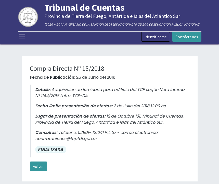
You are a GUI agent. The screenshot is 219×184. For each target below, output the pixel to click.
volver (38, 166)
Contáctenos (186, 36)
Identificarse (156, 36)
